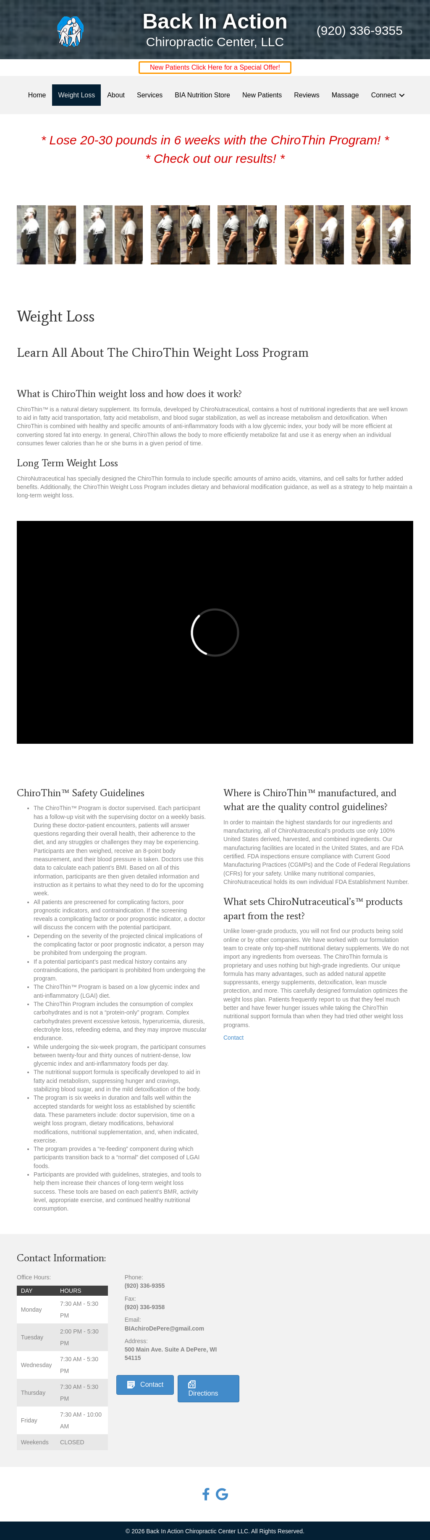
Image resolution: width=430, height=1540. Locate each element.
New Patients (262, 95)
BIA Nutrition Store (202, 95)
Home (37, 95)
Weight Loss (76, 95)
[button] (402, 95)
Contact (233, 1037)
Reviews (306, 95)
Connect (383, 95)
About (116, 95)
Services (150, 95)
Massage (345, 95)
